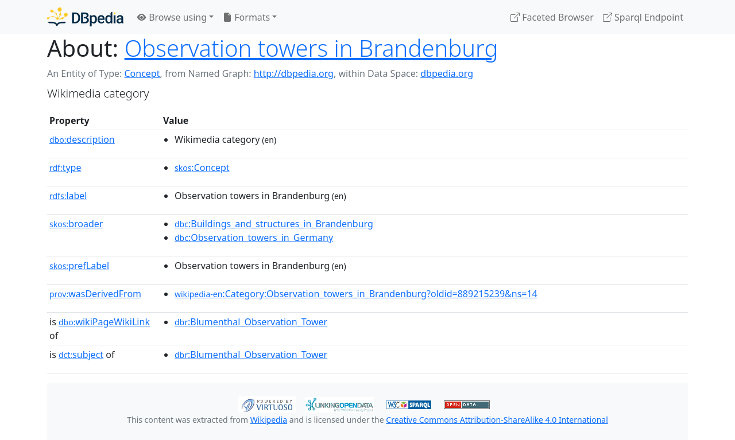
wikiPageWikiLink (104, 322)
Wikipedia (268, 419)
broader (76, 223)
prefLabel (79, 265)
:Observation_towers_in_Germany (254, 237)
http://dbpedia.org (294, 73)
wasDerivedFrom (95, 293)
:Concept (202, 167)
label (68, 195)
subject (81, 354)
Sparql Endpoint (643, 17)
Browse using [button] (172, 17)
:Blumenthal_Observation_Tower (251, 322)
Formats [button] (246, 17)
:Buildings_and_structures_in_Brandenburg (274, 223)
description (82, 139)
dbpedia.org (446, 73)
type (65, 167)
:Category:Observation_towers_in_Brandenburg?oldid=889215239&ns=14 (356, 293)
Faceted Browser (552, 17)
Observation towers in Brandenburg (311, 48)
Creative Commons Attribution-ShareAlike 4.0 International (497, 419)
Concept (142, 73)
